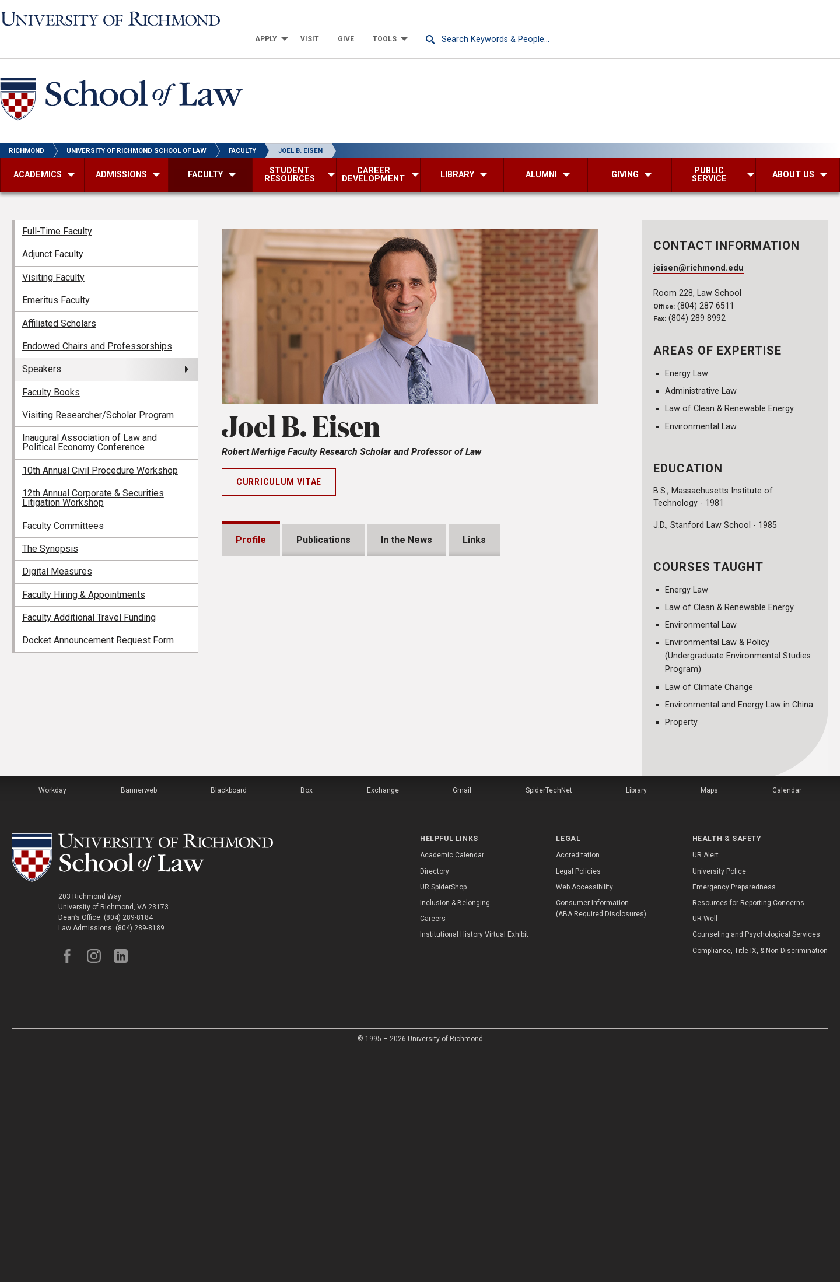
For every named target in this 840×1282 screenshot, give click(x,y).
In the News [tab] (406, 518)
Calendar (787, 1019)
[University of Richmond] (105, 18)
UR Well (705, 1148)
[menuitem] (478, 18)
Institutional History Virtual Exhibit (474, 1164)
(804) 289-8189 (140, 1157)
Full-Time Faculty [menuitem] (57, 210)
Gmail (462, 1019)
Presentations (281, 779)
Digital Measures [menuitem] (57, 550)
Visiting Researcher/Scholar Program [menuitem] (98, 394)
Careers (433, 1148)
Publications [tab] (323, 518)
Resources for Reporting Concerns (748, 1131)
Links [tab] (474, 518)
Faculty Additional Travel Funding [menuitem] (89, 597)
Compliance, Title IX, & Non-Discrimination (760, 1179)
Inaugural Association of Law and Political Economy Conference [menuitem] (89, 422)
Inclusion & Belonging (455, 1131)
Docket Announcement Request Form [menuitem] (98, 619)
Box (306, 1019)
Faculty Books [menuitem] (51, 371)
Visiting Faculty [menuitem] (53, 256)
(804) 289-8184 (128, 1146)
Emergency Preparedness (734, 1116)
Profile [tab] (251, 518)
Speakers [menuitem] (41, 348)
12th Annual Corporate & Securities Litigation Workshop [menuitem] (93, 477)
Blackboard (229, 1019)
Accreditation (578, 1084)
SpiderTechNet (549, 1019)
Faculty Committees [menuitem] (63, 504)
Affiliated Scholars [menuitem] (59, 302)
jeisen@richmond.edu (698, 248)
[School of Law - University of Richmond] (121, 80)
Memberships (280, 812)
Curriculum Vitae (278, 461)
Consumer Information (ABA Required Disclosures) (601, 1137)
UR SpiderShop (443, 1116)
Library (636, 1019)
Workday (52, 1019)
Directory (434, 1100)
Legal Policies (578, 1100)
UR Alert (705, 1084)
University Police (719, 1100)
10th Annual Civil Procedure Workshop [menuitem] (100, 450)
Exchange (383, 1019)
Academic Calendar (452, 1084)
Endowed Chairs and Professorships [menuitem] (97, 325)
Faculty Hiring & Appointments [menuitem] (83, 573)
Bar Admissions (284, 846)
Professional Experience (304, 879)
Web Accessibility (584, 1116)
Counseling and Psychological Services (756, 1164)
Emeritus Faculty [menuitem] (56, 279)
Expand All (564, 755)
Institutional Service (294, 912)
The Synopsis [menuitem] (50, 528)
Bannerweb (139, 1019)
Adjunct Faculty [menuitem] (52, 233)
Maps (709, 1019)
